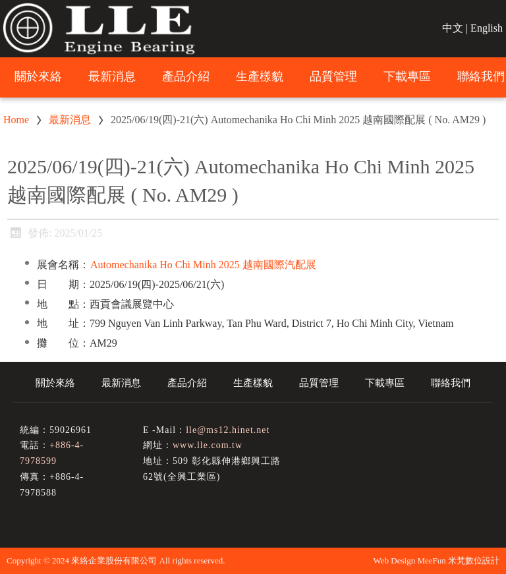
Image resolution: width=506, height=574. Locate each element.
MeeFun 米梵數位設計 (458, 560)
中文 (452, 28)
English (486, 28)
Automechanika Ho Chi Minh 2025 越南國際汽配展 (203, 264)
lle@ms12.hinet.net (227, 430)
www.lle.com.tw (207, 445)
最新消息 (70, 119)
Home (16, 119)
